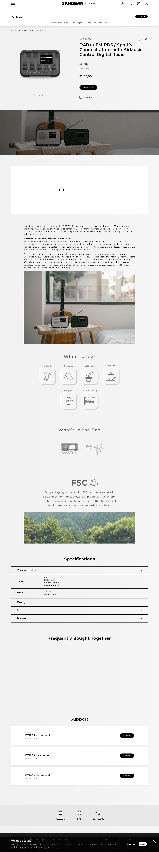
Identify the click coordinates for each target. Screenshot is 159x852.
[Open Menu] (13, 8)
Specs (81, 22)
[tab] (79, 572)
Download (123, 738)
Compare (87, 99)
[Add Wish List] (140, 39)
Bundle (92, 22)
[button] (34, 95)
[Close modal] (155, 841)
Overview (56, 22)
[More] (79, 794)
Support (104, 22)
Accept (135, 844)
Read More (102, 844)
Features (69, 22)
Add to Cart (138, 17)
